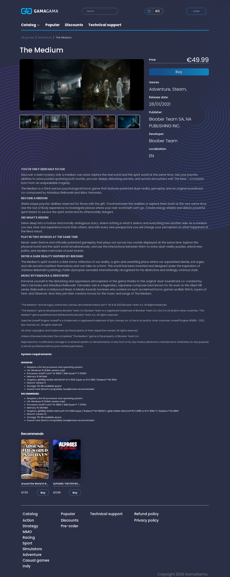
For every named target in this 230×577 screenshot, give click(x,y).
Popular (52, 24)
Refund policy (146, 513)
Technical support (104, 24)
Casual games (36, 560)
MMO (27, 531)
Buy (43, 492)
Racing (29, 537)
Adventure (45, 37)
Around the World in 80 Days (37, 483)
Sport (27, 543)
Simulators (32, 548)
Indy (27, 566)
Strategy (30, 526)
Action (28, 520)
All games (27, 37)
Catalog (30, 24)
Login (196, 11)
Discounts (74, 24)
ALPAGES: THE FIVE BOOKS (68, 483)
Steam (179, 89)
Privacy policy (146, 520)
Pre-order (69, 526)
